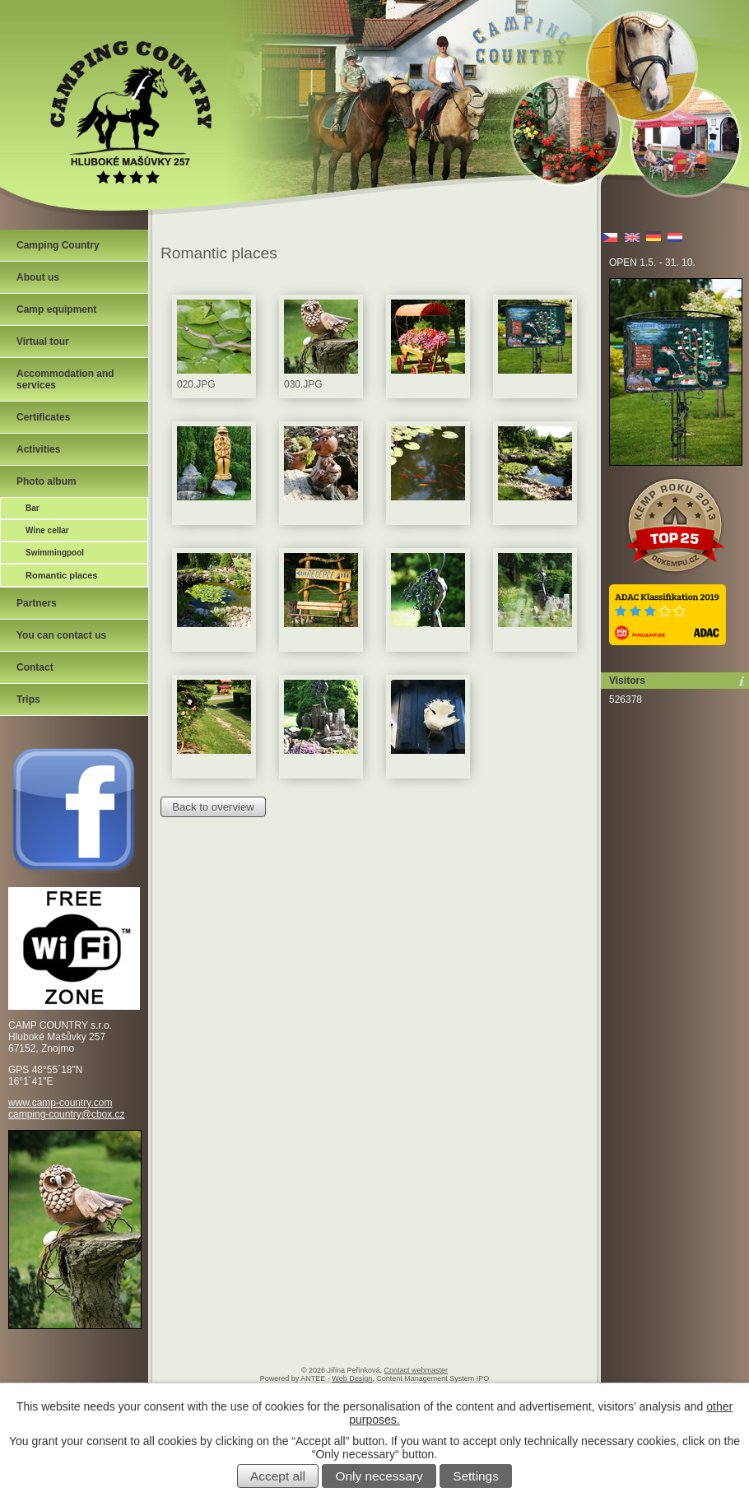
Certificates (43, 417)
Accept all (277, 1476)
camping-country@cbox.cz (66, 1114)
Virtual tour (42, 341)
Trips (28, 699)
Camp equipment (56, 309)
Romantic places (61, 575)
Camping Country (58, 245)
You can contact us (61, 635)
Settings (476, 1476)
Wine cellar (47, 530)
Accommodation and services (65, 379)
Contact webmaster (416, 1370)
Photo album (46, 481)
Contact (35, 667)
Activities (38, 449)
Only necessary (379, 1476)
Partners (36, 603)
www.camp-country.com (60, 1103)
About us (37, 277)
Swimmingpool (55, 552)
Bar (33, 508)
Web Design (352, 1378)
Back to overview (213, 807)
